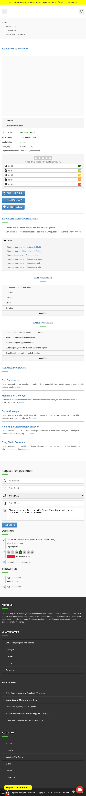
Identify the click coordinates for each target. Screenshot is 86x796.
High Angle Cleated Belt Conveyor (20, 426)
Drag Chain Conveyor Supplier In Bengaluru (23, 353)
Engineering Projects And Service (19, 287)
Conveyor (11, 31)
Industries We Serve (14, 757)
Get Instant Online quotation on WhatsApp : (43, 2)
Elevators (9, 308)
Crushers (9, 298)
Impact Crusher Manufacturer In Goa (20, 337)
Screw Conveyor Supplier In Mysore (20, 343)
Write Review (14, 207)
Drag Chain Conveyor (13, 442)
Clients (9, 764)
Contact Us (10, 777)
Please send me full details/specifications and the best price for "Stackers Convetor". (45, 514)
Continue (19, 387)
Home (4, 22)
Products (11, 26)
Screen (8, 303)
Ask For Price (15, 193)
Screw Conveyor (11, 411)
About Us (10, 743)
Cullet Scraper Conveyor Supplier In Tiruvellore (24, 332)
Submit (8, 525)
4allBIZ (68, 793)
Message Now (15, 200)
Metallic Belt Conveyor (14, 395)
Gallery (9, 771)
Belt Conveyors (10, 380)
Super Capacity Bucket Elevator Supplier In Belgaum (26, 348)
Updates (9, 750)
